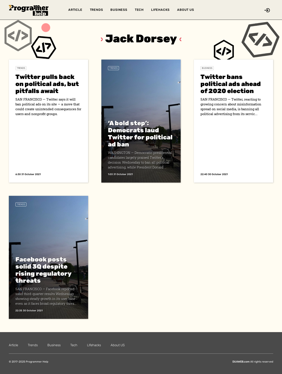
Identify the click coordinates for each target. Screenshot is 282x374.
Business (118, 10)
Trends (96, 10)
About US (185, 10)
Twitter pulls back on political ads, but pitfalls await (47, 84)
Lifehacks (160, 10)
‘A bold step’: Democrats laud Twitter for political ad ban (140, 134)
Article (75, 10)
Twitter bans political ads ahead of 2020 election (230, 84)
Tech (139, 10)
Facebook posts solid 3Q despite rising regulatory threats (43, 270)
